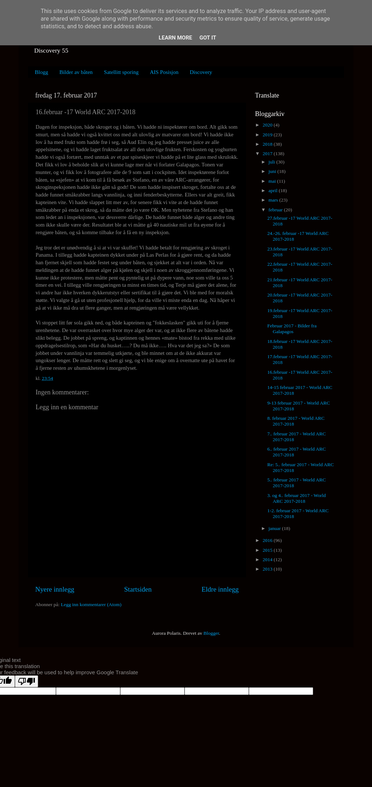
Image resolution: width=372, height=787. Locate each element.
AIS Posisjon (164, 72)
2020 (268, 125)
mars (273, 200)
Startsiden (138, 589)
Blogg (41, 72)
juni (272, 171)
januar (275, 528)
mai (272, 181)
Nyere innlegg (54, 589)
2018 (268, 144)
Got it (207, 37)
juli (272, 162)
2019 (268, 134)
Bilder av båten (76, 72)
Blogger (211, 633)
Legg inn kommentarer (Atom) (91, 604)
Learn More (175, 37)
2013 (268, 569)
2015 (268, 550)
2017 (268, 153)
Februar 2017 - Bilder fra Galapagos (292, 328)
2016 (268, 540)
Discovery (201, 72)
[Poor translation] (26, 681)
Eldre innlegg (220, 589)
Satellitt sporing (121, 72)
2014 (268, 559)
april (273, 190)
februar (276, 209)
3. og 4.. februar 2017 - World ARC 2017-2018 (296, 498)
